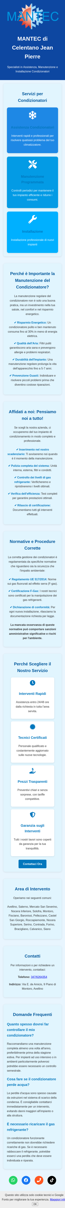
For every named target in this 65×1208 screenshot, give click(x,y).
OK (35, 1204)
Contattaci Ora (32, 863)
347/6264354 (39, 977)
